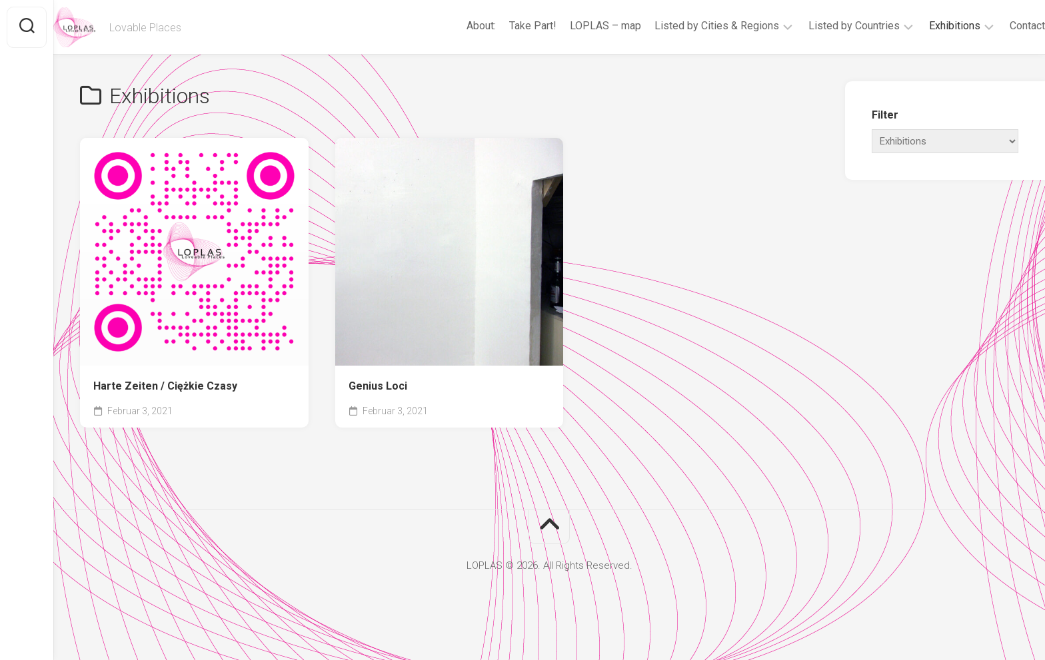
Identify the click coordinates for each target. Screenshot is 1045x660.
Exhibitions (928, 25)
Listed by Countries (827, 25)
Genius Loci (378, 386)
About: (454, 25)
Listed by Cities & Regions (690, 25)
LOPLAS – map (578, 25)
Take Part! (506, 25)
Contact (1000, 25)
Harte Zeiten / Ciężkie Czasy (165, 386)
